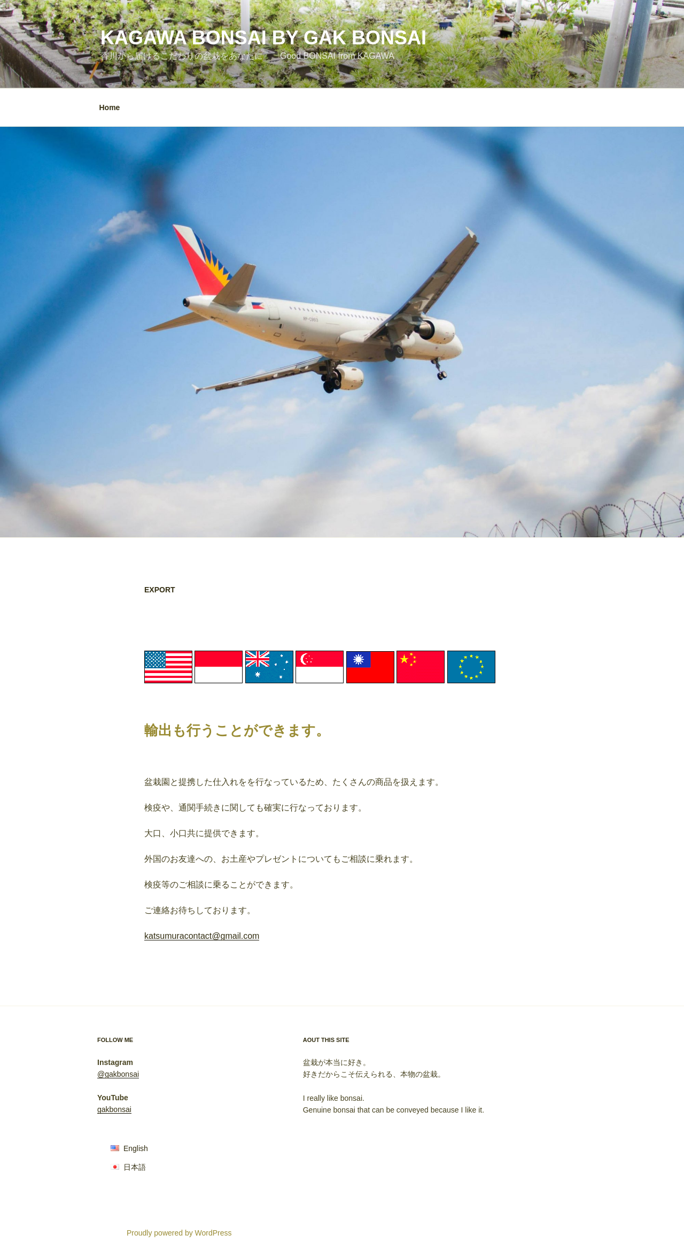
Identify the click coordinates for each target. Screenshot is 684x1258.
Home (109, 107)
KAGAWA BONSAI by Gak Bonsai (263, 38)
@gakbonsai (118, 1074)
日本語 (134, 1167)
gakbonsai (114, 1109)
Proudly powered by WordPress (179, 1233)
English (135, 1148)
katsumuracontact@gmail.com (201, 935)
